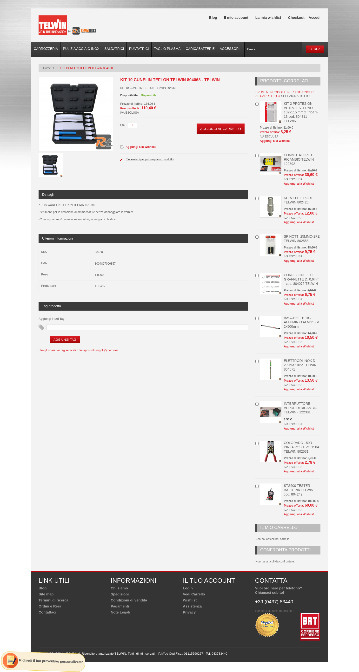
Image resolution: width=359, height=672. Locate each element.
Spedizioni (120, 594)
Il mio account (236, 17)
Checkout (296, 17)
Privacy (189, 612)
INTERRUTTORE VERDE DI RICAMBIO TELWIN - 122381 (300, 408)
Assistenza (192, 606)
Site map (46, 594)
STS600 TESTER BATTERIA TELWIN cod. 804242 (298, 490)
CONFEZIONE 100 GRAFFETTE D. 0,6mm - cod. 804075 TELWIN (301, 279)
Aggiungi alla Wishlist (141, 147)
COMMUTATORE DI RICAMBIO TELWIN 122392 (299, 159)
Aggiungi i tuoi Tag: (52, 318)
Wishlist (190, 600)
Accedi (314, 17)
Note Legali (120, 612)
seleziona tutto (295, 96)
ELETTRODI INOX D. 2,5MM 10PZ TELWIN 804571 (300, 365)
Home (47, 68)
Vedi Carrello (194, 594)
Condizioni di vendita (129, 600)
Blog (213, 17)
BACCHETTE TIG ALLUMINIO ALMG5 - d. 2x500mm (302, 322)
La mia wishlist (268, 17)
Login (188, 588)
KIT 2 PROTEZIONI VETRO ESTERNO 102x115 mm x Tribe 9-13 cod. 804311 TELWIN (301, 112)
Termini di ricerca (53, 600)
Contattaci (47, 612)
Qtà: (122, 125)
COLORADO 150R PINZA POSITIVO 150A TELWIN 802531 (301, 447)
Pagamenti (120, 606)
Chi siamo (119, 588)
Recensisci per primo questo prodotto (149, 159)
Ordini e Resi (50, 606)
